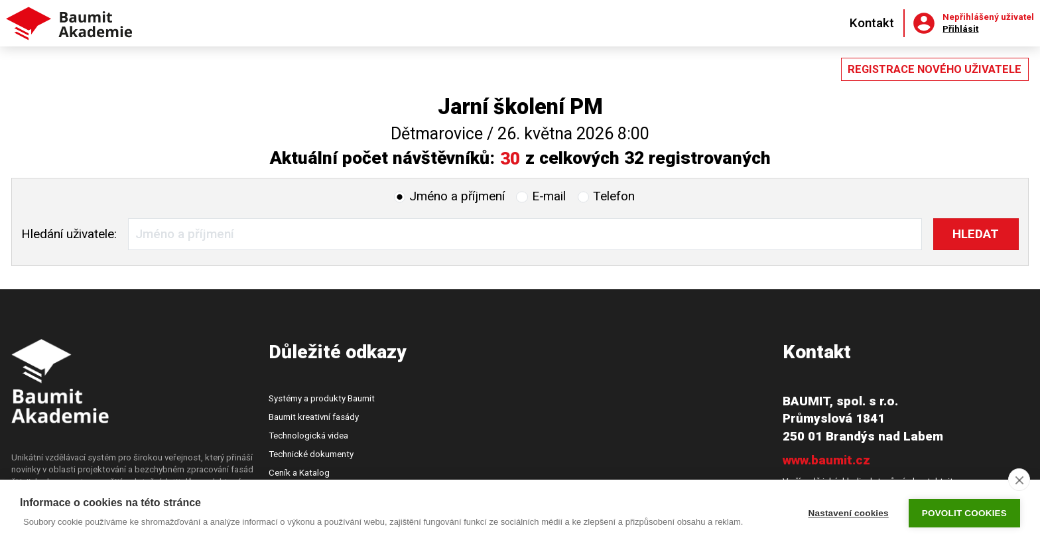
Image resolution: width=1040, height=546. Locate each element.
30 (510, 158)
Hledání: (69, 234)
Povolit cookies (964, 513)
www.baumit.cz (826, 460)
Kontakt (872, 23)
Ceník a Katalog (299, 473)
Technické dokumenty (311, 454)
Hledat (975, 233)
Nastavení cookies (849, 513)
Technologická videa (308, 436)
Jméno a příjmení (457, 196)
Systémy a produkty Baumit (322, 398)
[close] (1019, 479)
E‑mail (549, 196)
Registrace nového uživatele (934, 69)
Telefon (614, 196)
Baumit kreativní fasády (314, 417)
